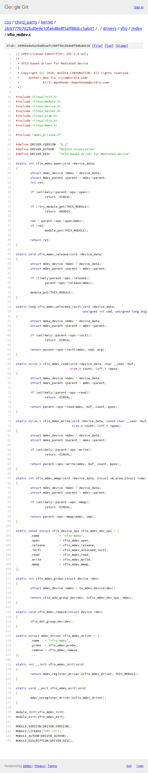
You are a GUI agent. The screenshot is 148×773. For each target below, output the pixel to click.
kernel (47, 22)
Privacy (39, 766)
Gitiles (27, 766)
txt (129, 766)
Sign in (138, 7)
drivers (110, 28)
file (97, 46)
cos (8, 22)
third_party (26, 22)
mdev (136, 28)
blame (121, 46)
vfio (123, 28)
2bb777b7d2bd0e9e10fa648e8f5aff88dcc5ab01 (49, 28)
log (109, 46)
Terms (52, 766)
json (139, 766)
